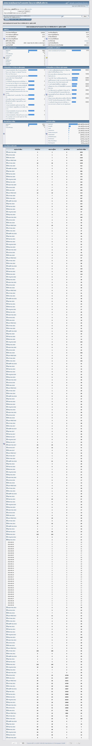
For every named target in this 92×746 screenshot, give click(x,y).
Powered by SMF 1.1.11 (31, 743)
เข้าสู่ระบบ (22, 9)
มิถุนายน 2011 (10, 702)
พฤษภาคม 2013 (11, 640)
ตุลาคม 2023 (10, 236)
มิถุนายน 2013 (10, 637)
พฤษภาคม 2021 (11, 315)
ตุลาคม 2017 (10, 431)
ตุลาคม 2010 (10, 724)
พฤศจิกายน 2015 (11, 493)
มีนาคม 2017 (10, 450)
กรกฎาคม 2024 (11, 212)
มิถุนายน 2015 (10, 507)
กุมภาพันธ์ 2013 (11, 648)
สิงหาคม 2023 (10, 241)
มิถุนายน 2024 (10, 214)
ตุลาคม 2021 (10, 301)
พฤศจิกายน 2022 (11, 266)
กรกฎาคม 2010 (11, 732)
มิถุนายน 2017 (10, 442)
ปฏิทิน (19, 19)
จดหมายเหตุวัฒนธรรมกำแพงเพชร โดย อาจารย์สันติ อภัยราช (16, 23)
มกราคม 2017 (10, 455)
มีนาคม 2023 (10, 255)
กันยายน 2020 (10, 336)
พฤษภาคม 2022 (11, 282)
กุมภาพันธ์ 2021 (11, 323)
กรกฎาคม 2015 (11, 504)
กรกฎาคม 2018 (11, 407)
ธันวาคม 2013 (10, 621)
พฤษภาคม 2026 (11, 152)
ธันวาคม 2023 (10, 231)
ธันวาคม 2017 (10, 426)
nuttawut (86, 41)
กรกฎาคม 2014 (11, 537)
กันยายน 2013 (10, 629)
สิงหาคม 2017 (10, 437)
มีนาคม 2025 (10, 190)
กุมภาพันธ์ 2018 (11, 420)
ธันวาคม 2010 (10, 718)
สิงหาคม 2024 (10, 209)
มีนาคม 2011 (10, 710)
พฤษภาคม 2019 (11, 380)
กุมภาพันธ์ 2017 (11, 453)
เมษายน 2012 (10, 675)
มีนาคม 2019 (10, 385)
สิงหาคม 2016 (10, 469)
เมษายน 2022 (10, 285)
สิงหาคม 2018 (10, 404)
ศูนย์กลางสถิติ (33, 23)
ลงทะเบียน (29, 9)
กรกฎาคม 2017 (11, 439)
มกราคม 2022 (10, 293)
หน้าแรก (7, 19)
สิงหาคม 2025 (10, 176)
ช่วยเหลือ (12, 19)
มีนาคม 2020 (10, 352)
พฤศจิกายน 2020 (11, 331)
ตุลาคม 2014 (10, 529)
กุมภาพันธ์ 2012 (11, 680)
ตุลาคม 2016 (10, 464)
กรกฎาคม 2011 (11, 699)
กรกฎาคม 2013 (11, 634)
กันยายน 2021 (10, 304)
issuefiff (50, 126)
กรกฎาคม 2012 (11, 667)
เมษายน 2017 (10, 447)
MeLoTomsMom (52, 140)
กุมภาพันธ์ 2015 (11, 518)
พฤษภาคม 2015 (11, 510)
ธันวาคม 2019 (10, 361)
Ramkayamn (51, 143)
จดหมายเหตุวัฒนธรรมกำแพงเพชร (57, 50)
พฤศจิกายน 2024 (11, 201)
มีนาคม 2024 (10, 222)
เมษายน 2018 (10, 415)
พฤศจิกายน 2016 (11, 461)
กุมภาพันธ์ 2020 (11, 355)
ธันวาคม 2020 (10, 328)
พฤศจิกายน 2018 (11, 396)
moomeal (8, 63)
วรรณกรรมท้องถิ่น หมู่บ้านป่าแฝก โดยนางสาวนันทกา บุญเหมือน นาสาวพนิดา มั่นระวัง (17, 107)
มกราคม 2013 (10, 651)
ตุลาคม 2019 (10, 366)
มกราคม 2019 (10, 390)
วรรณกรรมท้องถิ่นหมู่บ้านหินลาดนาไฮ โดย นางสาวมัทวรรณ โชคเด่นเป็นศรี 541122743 (17, 77)
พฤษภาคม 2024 (11, 217)
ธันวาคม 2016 (10, 458)
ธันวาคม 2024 (10, 198)
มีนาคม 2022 (10, 287)
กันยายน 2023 (10, 239)
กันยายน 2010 (10, 726)
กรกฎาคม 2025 (11, 179)
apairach (8, 50)
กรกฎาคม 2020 (11, 342)
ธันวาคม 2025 (10, 165)
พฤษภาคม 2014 (11, 607)
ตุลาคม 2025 (10, 171)
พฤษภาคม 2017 (11, 445)
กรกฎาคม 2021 (11, 309)
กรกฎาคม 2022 (11, 277)
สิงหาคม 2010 (10, 729)
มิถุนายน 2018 (10, 409)
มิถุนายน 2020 (10, 344)
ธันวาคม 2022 (10, 263)
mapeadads (51, 134)
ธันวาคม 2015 (10, 491)
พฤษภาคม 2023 (11, 250)
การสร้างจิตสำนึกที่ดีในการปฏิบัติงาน (57, 84)
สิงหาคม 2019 (10, 371)
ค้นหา (16, 19)
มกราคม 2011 (10, 716)
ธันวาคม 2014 (10, 523)
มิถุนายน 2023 (10, 247)
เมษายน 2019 (10, 382)
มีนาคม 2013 (10, 645)
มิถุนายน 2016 (10, 474)
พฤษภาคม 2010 (11, 737)
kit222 (7, 58)
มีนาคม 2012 (10, 678)
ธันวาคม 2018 (10, 393)
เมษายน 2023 (10, 252)
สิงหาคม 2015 (10, 502)
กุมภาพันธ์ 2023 (11, 258)
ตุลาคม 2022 (10, 268)
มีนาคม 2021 (10, 320)
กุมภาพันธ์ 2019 (11, 388)
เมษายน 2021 (10, 317)
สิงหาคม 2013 (10, 632)
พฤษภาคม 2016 (11, 477)
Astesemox (51, 130)
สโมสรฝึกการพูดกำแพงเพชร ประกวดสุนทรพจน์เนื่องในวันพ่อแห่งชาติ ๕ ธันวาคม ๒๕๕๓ (17, 91)
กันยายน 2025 (10, 174)
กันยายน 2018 (10, 401)
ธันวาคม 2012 (10, 653)
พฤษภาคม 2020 (11, 347)
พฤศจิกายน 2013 (11, 623)
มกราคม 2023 (10, 260)
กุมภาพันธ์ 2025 (11, 193)
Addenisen (8, 60)
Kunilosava (51, 138)
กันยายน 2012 (10, 661)
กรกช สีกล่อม (9, 53)
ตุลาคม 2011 (10, 691)
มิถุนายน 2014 (10, 539)
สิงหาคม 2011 (10, 697)
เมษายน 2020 (10, 350)
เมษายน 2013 (10, 642)
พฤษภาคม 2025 (11, 184)
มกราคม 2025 (10, 195)
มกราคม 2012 (10, 683)
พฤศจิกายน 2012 (11, 656)
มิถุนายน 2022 (10, 279)
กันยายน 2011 (10, 694)
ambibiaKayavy (52, 136)
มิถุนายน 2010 (10, 735)
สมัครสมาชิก (28, 19)
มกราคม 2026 (10, 163)
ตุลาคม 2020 (10, 334)
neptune (8, 64)
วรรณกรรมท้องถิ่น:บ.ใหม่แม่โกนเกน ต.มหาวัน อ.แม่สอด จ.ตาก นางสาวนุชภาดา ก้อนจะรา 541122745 (17, 116)
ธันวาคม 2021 (10, 296)
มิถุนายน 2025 (10, 182)
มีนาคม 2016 (10, 483)
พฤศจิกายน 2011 (11, 689)
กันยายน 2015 (10, 499)
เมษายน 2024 (10, 220)
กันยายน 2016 (10, 466)
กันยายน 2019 (10, 369)
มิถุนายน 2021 (10, 312)
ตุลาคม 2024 (10, 203)
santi (7, 52)
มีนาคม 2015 (10, 515)
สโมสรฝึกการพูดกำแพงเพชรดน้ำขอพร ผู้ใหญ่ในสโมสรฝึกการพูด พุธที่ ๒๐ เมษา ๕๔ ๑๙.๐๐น (16, 101)
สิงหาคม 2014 (10, 534)
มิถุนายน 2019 (10, 377)
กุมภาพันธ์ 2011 (11, 713)
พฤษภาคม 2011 (11, 705)
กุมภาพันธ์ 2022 (11, 290)
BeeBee (8, 61)
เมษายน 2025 (10, 187)
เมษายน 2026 (10, 155)
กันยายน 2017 (10, 434)
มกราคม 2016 (10, 488)
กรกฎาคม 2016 (11, 472)
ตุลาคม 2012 (10, 659)
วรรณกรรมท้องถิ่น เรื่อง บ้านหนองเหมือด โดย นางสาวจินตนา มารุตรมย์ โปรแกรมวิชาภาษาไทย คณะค (16, 72)
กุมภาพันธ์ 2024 (11, 225)
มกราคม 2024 (10, 228)
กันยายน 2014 (10, 531)
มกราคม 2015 (10, 521)
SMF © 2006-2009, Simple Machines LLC (45, 743)
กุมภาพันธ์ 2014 (11, 615)
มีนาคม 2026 (10, 157)
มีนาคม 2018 (10, 418)
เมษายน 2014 (10, 610)
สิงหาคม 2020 (10, 339)
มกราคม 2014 (10, 618)
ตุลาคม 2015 (10, 496)
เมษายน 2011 (10, 708)
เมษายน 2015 (10, 512)
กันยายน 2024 (10, 206)
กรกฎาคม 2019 (11, 374)
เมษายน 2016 (10, 480)
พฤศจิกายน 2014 (11, 526)
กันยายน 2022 (10, 271)
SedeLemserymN (52, 132)
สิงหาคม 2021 (10, 306)
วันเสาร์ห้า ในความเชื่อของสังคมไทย (57, 78)
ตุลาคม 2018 (10, 399)
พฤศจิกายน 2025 (11, 168)
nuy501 (8, 57)
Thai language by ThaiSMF (59, 743)
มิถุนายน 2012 (10, 670)
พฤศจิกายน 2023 (11, 233)
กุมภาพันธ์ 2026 (11, 160)
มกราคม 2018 (10, 423)
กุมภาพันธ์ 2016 (11, 485)
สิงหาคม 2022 (10, 274)
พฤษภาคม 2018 (11, 412)
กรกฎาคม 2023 (11, 244)
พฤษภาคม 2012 (11, 672)
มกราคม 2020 (10, 358)
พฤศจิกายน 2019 (11, 363)
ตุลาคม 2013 (10, 626)
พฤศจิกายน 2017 (11, 428)
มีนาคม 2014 (10, 613)
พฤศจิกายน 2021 (11, 298)
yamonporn (9, 55)
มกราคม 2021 (10, 325)
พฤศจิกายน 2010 (11, 721)
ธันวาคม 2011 (10, 686)
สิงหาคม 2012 (10, 664)
